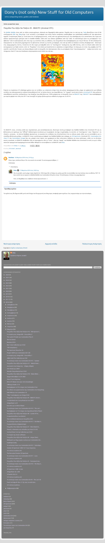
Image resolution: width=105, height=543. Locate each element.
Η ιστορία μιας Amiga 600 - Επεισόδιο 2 (19, 334)
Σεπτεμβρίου (11, 313)
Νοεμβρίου (10, 307)
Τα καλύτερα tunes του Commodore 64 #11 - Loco (22, 456)
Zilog (20, 34)
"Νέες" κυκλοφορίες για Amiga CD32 (18, 395)
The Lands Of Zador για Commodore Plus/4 (20, 337)
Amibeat (6, 496)
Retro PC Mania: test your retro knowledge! (20, 382)
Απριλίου (10, 326)
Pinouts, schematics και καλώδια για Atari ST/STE (22, 429)
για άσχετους (8, 528)
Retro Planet (7, 501)
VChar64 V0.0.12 (12, 474)
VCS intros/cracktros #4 (14, 458)
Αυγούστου (10, 315)
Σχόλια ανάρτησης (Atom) (19, 248)
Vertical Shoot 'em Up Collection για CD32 (19, 432)
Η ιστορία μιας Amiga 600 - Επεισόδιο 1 (19, 355)
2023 (7, 283)
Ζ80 (14, 34)
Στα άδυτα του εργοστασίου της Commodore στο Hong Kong (25, 390)
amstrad (18, 148)
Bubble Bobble (10, 32)
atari (5, 511)
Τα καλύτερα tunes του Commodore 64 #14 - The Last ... (24, 408)
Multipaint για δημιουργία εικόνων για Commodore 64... (24, 440)
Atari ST (6, 138)
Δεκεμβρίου (11, 304)
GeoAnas (11, 157)
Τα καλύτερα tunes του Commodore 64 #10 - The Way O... (24, 464)
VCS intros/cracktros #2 (14, 477)
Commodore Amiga (18, 138)
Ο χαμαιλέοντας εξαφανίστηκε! (16, 424)
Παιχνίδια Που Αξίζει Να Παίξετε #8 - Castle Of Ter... (23, 413)
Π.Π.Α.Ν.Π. (12, 148)
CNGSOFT (86, 94)
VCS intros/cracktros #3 (14, 466)
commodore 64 (8, 515)
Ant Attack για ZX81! (13, 368)
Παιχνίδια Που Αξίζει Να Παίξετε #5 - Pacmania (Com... (23, 461)
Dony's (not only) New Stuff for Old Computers (49, 12)
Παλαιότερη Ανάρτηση (91, 244)
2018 (7, 296)
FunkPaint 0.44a (12, 442)
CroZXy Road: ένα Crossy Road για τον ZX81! (20, 400)
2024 (7, 280)
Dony (15, 170)
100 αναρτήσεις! (12, 347)
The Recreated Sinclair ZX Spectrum (17, 453)
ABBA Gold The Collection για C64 (17, 358)
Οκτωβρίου (11, 310)
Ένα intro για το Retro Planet (15, 405)
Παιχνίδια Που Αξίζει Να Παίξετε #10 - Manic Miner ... (23, 374)
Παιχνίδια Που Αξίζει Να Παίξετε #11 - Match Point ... (23, 363)
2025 (7, 277)
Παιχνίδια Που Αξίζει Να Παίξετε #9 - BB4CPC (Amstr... (24, 397)
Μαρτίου (10, 329)
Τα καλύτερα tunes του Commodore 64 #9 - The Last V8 (24, 479)
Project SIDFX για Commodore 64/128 (18, 353)
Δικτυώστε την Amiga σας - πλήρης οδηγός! (20, 366)
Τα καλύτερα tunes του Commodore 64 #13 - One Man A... (24, 421)
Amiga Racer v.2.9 (12, 403)
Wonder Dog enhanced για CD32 (17, 371)
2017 (7, 299)
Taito (85, 32)
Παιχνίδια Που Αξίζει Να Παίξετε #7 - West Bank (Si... (23, 427)
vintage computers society (11, 520)
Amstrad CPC (88, 92)
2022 (7, 286)
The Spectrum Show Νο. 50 (15, 350)
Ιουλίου (9, 318)
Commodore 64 (96, 136)
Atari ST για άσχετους (13, 379)
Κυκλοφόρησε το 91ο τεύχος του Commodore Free (22, 387)
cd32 (5, 513)
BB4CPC (77, 94)
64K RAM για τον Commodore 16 (17, 392)
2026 (7, 275)
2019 (7, 294)
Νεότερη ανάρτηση (12, 244)
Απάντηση (11, 163)
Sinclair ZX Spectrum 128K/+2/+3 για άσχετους (21, 448)
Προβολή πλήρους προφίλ (18, 255)
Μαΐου (9, 324)
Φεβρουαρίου (11, 488)
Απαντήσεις (14, 167)
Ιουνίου (9, 321)
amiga (5, 506)
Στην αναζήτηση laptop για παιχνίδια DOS (20, 419)
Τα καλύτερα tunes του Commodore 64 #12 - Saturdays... (24, 445)
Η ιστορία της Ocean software (16, 435)
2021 (7, 288)
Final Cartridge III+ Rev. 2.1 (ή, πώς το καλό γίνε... (21, 482)
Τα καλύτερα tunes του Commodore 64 (15, 525)
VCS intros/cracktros (13, 485)
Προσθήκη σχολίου (10, 189)
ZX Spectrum (76, 136)
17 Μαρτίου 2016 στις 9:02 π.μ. (29, 170)
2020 (7, 291)
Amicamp (6, 499)
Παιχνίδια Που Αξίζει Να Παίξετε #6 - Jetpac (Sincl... (23, 437)
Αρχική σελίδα (51, 244)
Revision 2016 (11, 342)
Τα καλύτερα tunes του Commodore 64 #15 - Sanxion (23, 361)
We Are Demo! (11, 339)
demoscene (7, 518)
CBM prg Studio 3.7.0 (13, 384)
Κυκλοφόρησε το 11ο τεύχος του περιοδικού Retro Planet (24, 411)
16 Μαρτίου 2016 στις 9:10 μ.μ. (24, 157)
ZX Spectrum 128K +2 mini (15, 469)
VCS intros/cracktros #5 (14, 450)
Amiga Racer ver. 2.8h (13, 472)
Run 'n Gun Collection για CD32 (16, 345)
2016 (7, 302)
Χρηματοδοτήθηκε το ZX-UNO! (16, 376)
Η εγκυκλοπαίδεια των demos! (16, 416)
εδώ (63, 142)
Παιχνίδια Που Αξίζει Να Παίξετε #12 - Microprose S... (23, 331)
